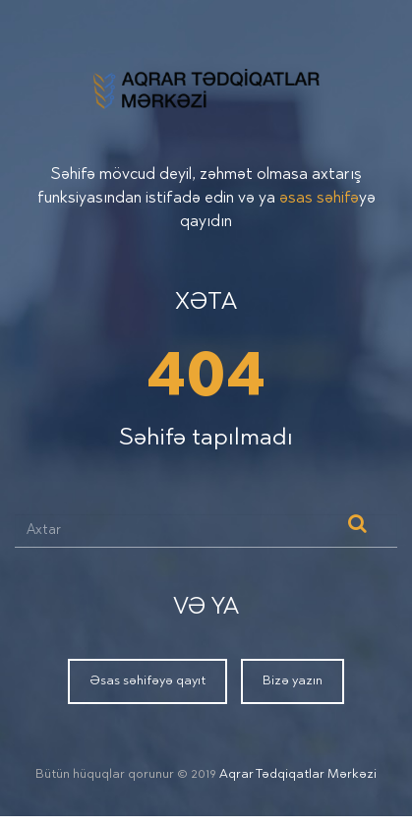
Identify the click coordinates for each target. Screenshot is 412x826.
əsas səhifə (319, 198)
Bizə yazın (293, 681)
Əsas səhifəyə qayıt (147, 681)
